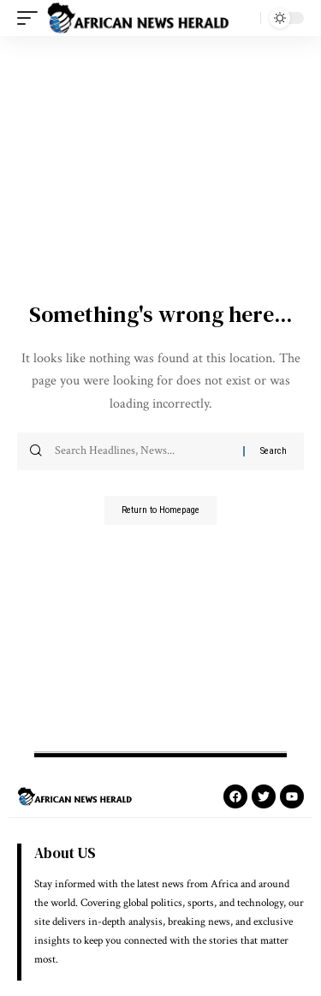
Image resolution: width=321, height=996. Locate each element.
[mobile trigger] (31, 18)
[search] (243, 18)
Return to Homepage (160, 510)
